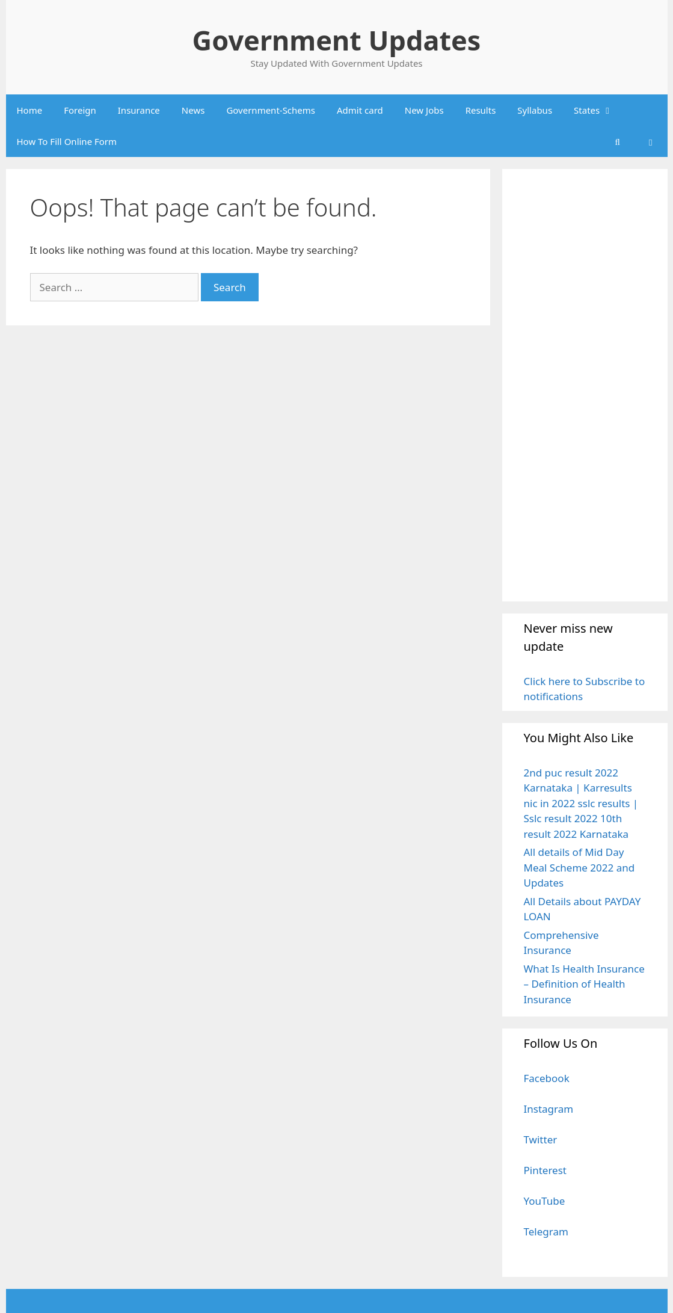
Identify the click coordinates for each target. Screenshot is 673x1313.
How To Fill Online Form (67, 141)
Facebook (547, 1078)
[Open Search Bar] (617, 141)
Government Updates (336, 40)
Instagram (549, 1109)
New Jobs (424, 110)
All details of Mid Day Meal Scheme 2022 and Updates (579, 867)
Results (481, 110)
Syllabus (534, 110)
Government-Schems (270, 110)
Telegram (546, 1231)
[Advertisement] (585, 385)
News (193, 110)
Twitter (541, 1139)
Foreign (80, 110)
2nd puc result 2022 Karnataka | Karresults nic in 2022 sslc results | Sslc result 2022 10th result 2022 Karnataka (581, 803)
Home (30, 110)
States (599, 110)
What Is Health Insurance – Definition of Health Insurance (584, 984)
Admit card (360, 110)
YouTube (544, 1201)
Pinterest (545, 1170)
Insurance (139, 110)
